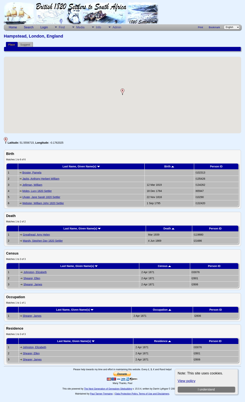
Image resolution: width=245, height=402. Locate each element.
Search (29, 27)
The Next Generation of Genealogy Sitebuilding (108, 388)
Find (62, 27)
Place (11, 44)
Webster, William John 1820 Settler (43, 203)
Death (168, 228)
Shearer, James (32, 284)
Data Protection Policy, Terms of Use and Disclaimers (142, 393)
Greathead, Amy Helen (36, 234)
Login (44, 27)
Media (80, 27)
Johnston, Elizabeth (35, 272)
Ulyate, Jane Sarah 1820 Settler (41, 197)
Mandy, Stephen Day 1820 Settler (43, 240)
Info (98, 27)
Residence (162, 341)
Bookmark (214, 27)
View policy (187, 381)
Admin (117, 27)
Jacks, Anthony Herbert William (40, 178)
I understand (206, 389)
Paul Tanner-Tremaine (101, 393)
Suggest (25, 44)
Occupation (162, 309)
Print (200, 27)
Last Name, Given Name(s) (81, 166)
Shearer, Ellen (31, 278)
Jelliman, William (32, 184)
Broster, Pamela (31, 172)
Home (13, 27)
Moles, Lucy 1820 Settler (37, 190)
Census (164, 266)
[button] (122, 91)
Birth (169, 166)
